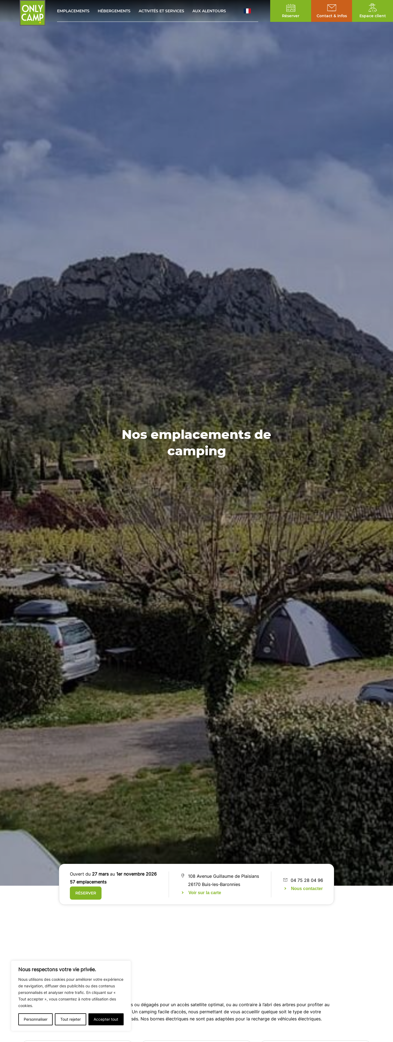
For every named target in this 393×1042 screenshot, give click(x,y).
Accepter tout (106, 1019)
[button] (251, 10)
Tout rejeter (70, 1019)
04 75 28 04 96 (307, 880)
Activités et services (161, 10)
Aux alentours (209, 10)
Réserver (85, 893)
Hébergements (114, 10)
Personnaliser (35, 1019)
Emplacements (73, 10)
